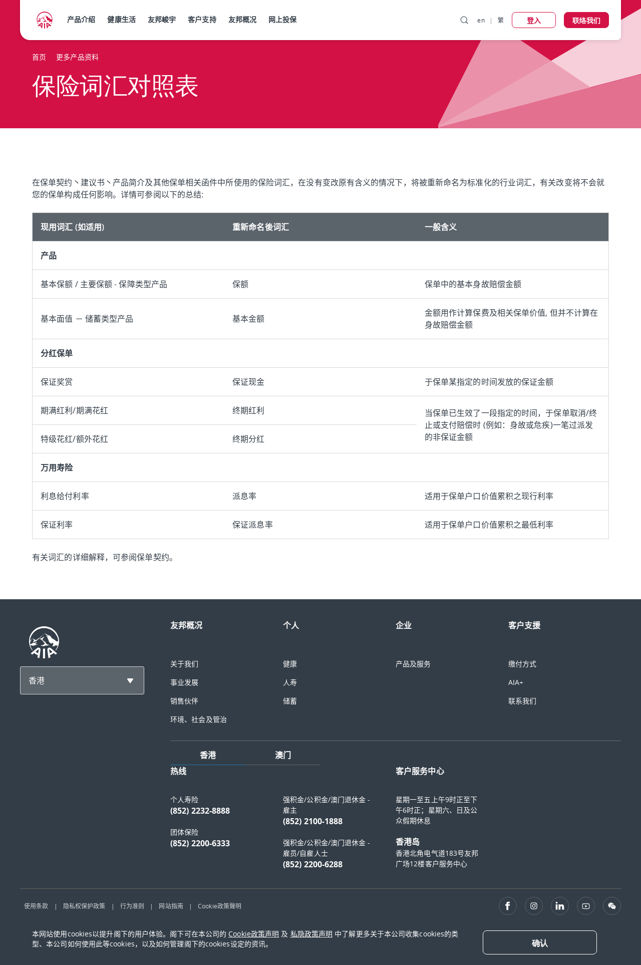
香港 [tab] (208, 755)
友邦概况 (242, 19)
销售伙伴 (184, 700)
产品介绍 (81, 19)
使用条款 (36, 906)
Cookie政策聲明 (219, 906)
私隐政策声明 (311, 933)
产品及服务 (413, 663)
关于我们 (184, 663)
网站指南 (171, 906)
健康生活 (121, 19)
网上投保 (282, 19)
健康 (290, 663)
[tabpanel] (395, 822)
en (480, 20)
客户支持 (202, 19)
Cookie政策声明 (253, 933)
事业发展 (184, 682)
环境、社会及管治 (198, 719)
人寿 (290, 682)
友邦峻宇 (162, 19)
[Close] (540, 942)
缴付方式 (522, 663)
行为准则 (132, 906)
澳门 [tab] (283, 755)
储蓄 (290, 700)
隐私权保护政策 (84, 906)
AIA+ (515, 682)
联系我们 (522, 700)
